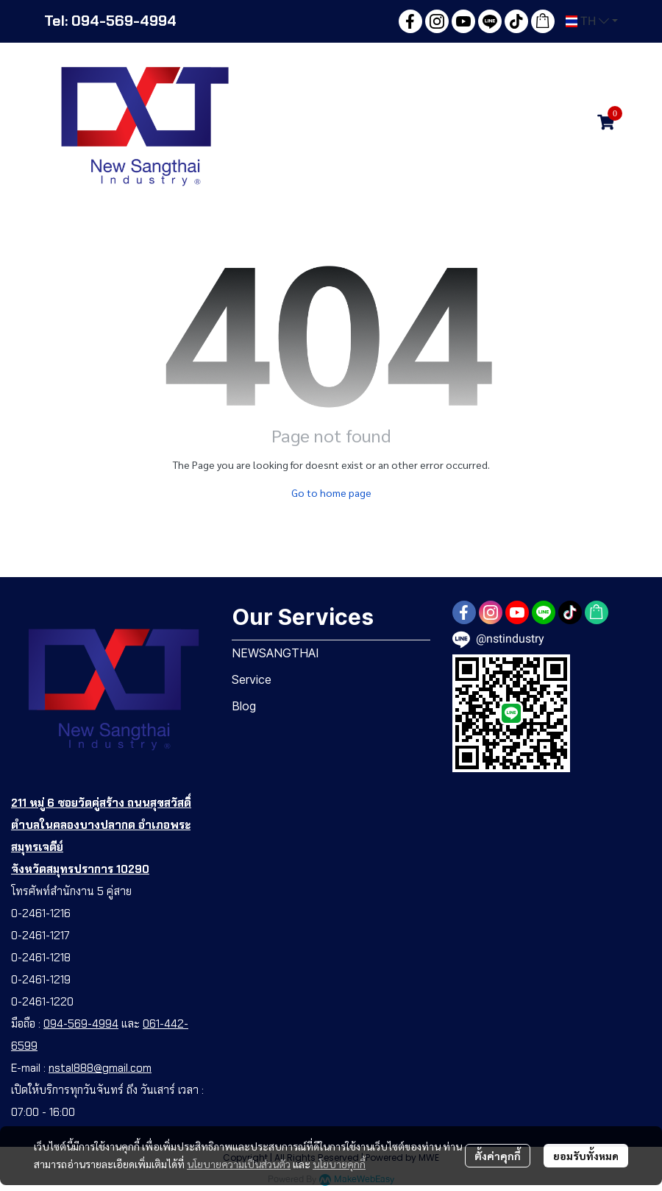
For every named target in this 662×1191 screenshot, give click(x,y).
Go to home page (331, 492)
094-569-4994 (80, 1024)
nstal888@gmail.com (100, 1068)
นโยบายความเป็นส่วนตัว (239, 1163)
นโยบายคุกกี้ (339, 1163)
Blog (244, 706)
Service (251, 679)
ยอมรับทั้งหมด (586, 1155)
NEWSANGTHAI (275, 653)
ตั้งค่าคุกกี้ (497, 1155)
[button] (592, 21)
